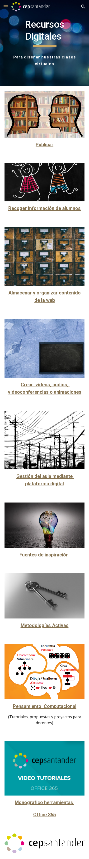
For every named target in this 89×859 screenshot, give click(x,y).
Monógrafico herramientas (44, 802)
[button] (5, 6)
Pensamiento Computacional (44, 706)
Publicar (44, 144)
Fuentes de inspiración (44, 555)
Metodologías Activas (45, 625)
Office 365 (44, 814)
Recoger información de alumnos (44, 208)
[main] (45, 32)
